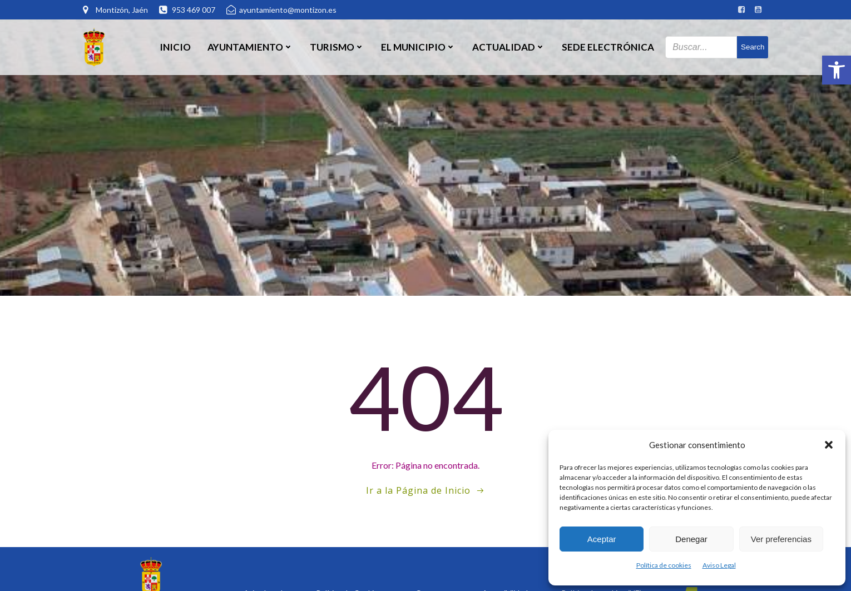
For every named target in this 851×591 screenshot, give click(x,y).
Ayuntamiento (250, 47)
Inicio (175, 47)
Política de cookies (663, 565)
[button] (836, 70)
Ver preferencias (781, 539)
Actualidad (508, 47)
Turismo (337, 47)
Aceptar (601, 539)
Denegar (691, 539)
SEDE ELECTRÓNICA (608, 47)
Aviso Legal (719, 565)
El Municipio (418, 47)
